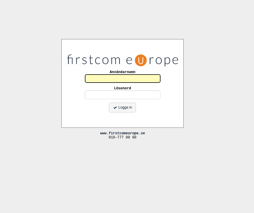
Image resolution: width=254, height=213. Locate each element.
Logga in (122, 107)
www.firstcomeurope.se (122, 132)
